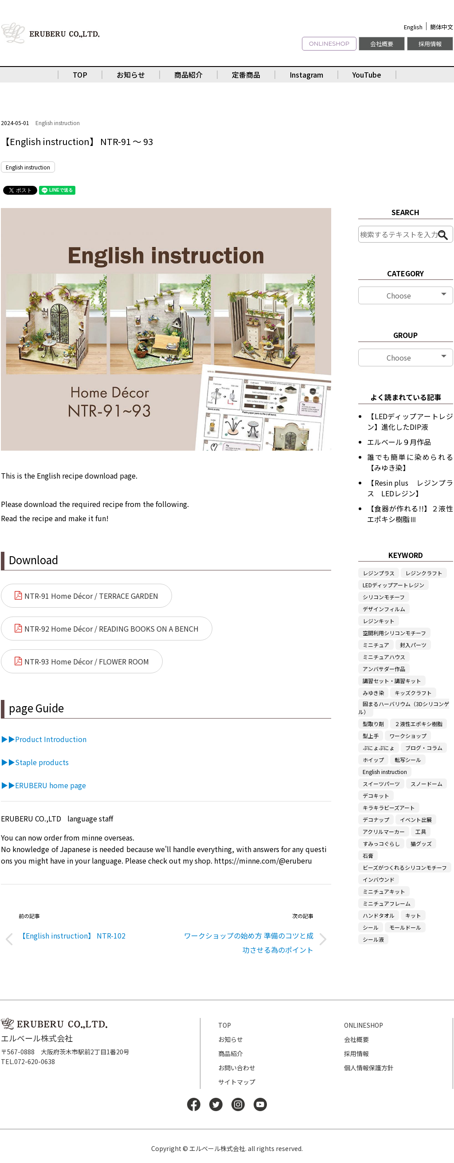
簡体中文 (441, 27)
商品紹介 (188, 75)
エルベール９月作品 (399, 441)
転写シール (408, 759)
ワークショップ (408, 735)
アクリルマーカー (384, 831)
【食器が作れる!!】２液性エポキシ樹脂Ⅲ (410, 513)
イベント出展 (416, 819)
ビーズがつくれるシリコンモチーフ (405, 867)
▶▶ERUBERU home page (43, 785)
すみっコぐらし (381, 843)
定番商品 (246, 75)
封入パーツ (413, 644)
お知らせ (131, 75)
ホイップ (373, 759)
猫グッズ (421, 843)
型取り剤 (373, 723)
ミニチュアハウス (384, 656)
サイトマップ (236, 1081)
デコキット (376, 795)
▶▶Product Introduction (43, 739)
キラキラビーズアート (389, 807)
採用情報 (430, 43)
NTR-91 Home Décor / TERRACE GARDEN (91, 595)
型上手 (371, 735)
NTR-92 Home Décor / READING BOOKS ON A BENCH (111, 628)
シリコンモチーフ (384, 597)
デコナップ (376, 819)
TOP (80, 75)
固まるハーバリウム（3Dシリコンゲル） (403, 707)
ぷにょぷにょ (379, 747)
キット (413, 915)
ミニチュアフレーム (387, 903)
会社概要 (381, 43)
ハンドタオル (379, 915)
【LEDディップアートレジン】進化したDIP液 (410, 421)
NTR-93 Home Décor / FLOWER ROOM (86, 661)
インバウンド (379, 879)
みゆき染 (373, 692)
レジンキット (379, 621)
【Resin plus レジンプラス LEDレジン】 (410, 488)
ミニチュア (376, 644)
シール (371, 927)
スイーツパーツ (381, 783)
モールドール (405, 927)
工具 (420, 831)
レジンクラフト (423, 573)
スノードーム (426, 783)
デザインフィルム (384, 609)
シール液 (373, 939)
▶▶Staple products (35, 762)
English (413, 27)
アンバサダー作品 (384, 668)
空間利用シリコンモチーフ (394, 633)
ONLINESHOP (329, 43)
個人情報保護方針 (369, 1067)
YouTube (366, 75)
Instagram (306, 75)
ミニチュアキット (384, 891)
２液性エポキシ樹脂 (418, 723)
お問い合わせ (236, 1067)
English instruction (57, 122)
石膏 (368, 855)
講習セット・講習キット (392, 680)
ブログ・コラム (423, 747)
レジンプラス (379, 573)
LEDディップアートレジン (393, 585)
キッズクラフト (413, 692)
